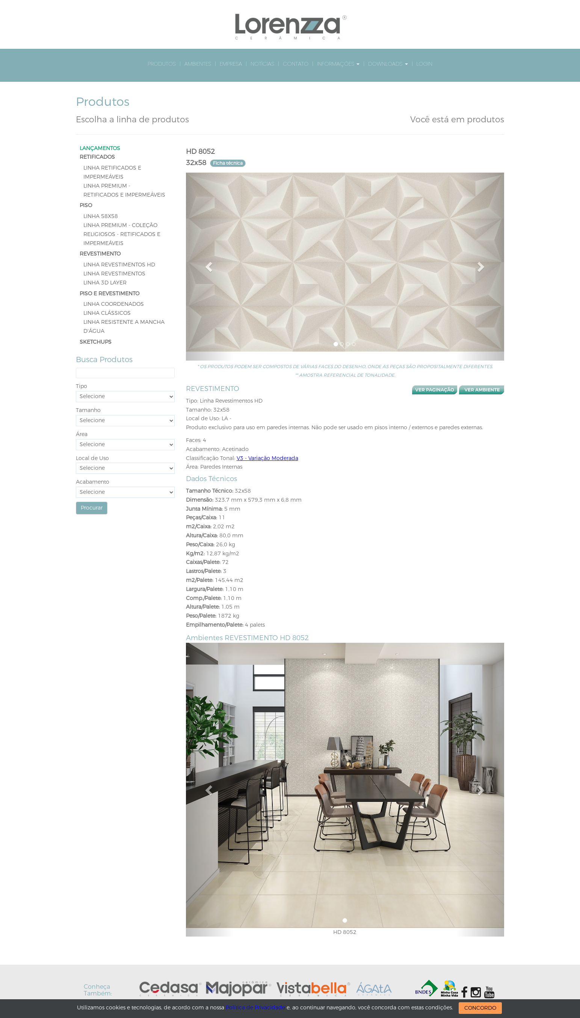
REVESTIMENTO (100, 253)
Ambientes (197, 64)
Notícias (262, 64)
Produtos (162, 64)
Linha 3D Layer (105, 282)
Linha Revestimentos (114, 273)
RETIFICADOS (97, 157)
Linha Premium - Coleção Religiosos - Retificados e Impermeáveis (121, 234)
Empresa (231, 64)
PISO (86, 205)
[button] (210, 267)
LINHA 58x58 (100, 216)
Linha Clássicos (107, 313)
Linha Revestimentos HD (119, 264)
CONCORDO (480, 1008)
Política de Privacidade (255, 1007)
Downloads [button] (388, 64)
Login (424, 64)
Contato (295, 64)
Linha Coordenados (113, 304)
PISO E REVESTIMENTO (109, 293)
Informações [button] (338, 64)
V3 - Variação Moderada (267, 458)
